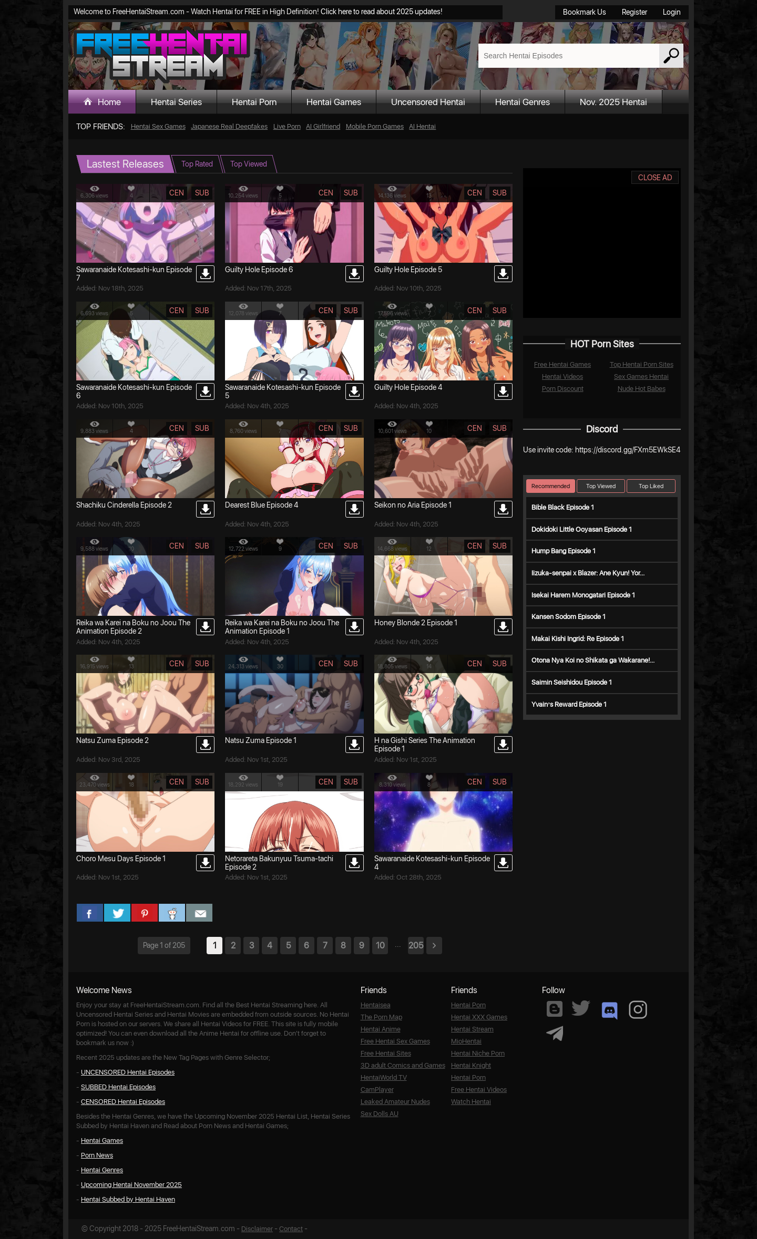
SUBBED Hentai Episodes (118, 1087)
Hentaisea (376, 1005)
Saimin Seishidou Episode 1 (571, 682)
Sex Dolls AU (379, 1114)
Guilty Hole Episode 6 (259, 269)
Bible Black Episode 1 (562, 507)
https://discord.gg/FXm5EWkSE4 (627, 450)
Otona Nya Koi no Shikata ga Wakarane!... (592, 660)
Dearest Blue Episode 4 (261, 505)
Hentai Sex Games (158, 126)
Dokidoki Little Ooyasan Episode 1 (581, 529)
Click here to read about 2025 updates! (382, 11)
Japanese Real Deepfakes (229, 126)
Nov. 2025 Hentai (613, 102)
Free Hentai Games (562, 364)
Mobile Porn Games (375, 126)
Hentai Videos (562, 376)
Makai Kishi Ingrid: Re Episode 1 (577, 639)
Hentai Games (333, 102)
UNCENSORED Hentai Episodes (128, 1072)
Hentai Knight (471, 1065)
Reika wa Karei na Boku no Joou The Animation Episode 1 (282, 626)
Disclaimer (257, 1229)
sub (202, 193)
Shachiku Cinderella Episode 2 (124, 505)
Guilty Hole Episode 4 (408, 387)
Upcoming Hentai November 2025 (131, 1185)
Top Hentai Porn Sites (641, 364)
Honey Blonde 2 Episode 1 (415, 622)
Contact (291, 1229)
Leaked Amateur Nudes (395, 1102)
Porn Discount (563, 389)
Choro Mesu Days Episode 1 (121, 858)
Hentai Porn (254, 102)
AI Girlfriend (323, 126)
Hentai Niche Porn (478, 1053)
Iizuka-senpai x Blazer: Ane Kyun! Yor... (588, 573)
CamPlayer (377, 1089)
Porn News (97, 1155)
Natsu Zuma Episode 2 (112, 740)
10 (380, 946)
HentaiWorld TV (384, 1077)
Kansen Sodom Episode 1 (568, 617)
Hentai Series (176, 102)
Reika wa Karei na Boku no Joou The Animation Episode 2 (133, 626)
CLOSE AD (655, 177)
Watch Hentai (471, 1102)
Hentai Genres (522, 102)
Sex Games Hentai (641, 376)
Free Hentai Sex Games (395, 1041)
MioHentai (466, 1041)
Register (634, 12)
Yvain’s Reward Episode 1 (569, 704)
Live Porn (287, 126)
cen (176, 193)
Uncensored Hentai (428, 102)
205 (415, 946)
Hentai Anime (381, 1029)
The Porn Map (381, 1017)
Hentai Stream (472, 1029)
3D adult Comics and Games (403, 1065)
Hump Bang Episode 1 (563, 551)
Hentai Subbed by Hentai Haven (128, 1199)
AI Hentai (422, 126)
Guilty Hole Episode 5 (408, 269)
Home (109, 102)
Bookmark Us (584, 12)
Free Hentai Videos (479, 1089)
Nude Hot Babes (642, 389)
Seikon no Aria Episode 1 (413, 505)
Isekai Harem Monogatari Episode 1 (583, 595)
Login (672, 12)
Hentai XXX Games (479, 1017)
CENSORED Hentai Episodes (123, 1102)
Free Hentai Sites (386, 1053)
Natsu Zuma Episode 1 (260, 740)
